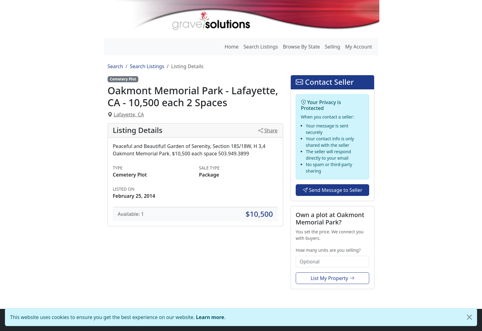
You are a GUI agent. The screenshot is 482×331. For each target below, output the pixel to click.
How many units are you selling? (328, 250)
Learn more (210, 317)
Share (268, 130)
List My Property (332, 278)
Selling (332, 46)
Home (231, 46)
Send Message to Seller (332, 190)
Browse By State (301, 46)
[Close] (469, 317)
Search (115, 66)
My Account (358, 46)
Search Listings (260, 46)
